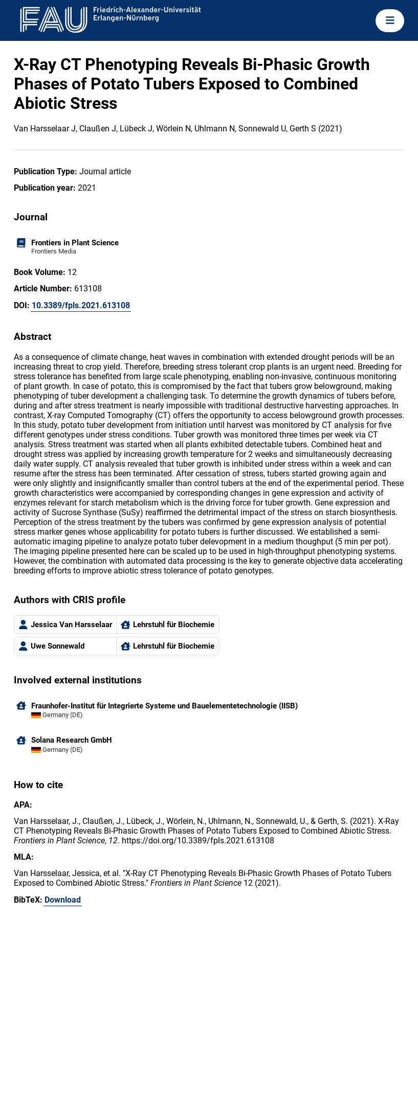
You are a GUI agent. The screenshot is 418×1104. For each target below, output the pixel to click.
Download (63, 900)
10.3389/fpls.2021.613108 (81, 305)
